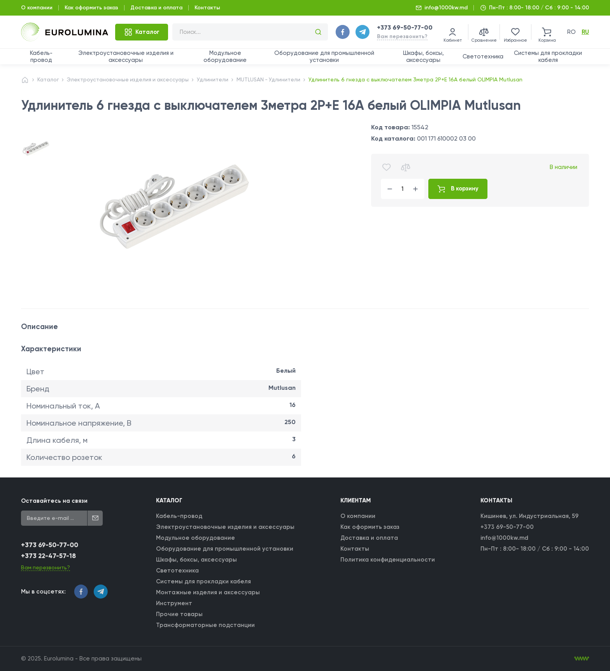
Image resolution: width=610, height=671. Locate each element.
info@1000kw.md (446, 7)
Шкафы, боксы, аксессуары (423, 56)
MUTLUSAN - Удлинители (271, 79)
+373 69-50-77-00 (405, 27)
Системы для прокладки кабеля (548, 56)
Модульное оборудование (225, 56)
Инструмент (174, 603)
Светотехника (483, 56)
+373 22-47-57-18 (49, 556)
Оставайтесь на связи (54, 500)
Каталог (48, 79)
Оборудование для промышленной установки (324, 56)
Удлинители (215, 79)
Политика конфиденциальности (387, 559)
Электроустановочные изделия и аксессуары (126, 56)
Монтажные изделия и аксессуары (208, 592)
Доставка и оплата (156, 7)
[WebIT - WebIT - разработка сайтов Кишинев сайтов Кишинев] (581, 659)
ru (585, 31)
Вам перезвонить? (402, 36)
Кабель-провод (41, 56)
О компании (37, 7)
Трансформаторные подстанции (205, 625)
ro (571, 31)
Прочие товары (179, 614)
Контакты (207, 7)
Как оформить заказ (91, 7)
